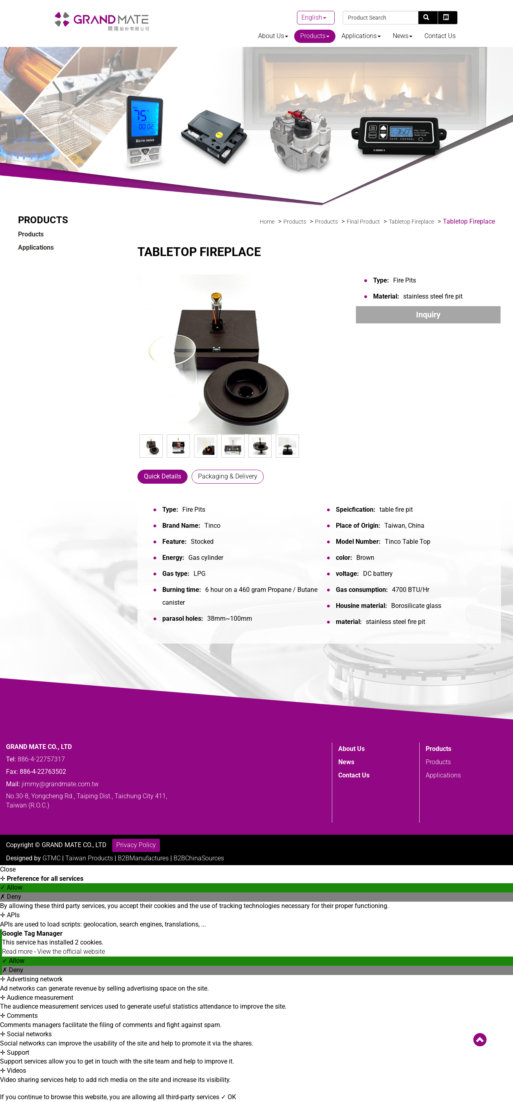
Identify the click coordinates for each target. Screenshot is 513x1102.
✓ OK (228, 1097)
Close (8, 869)
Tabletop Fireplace (411, 221)
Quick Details (162, 476)
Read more (18, 951)
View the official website (71, 951)
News (402, 36)
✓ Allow (11, 887)
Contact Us (440, 36)
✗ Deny (10, 896)
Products (314, 36)
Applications (361, 36)
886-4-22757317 (41, 776)
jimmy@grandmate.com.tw (60, 801)
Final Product (363, 221)
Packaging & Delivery (227, 476)
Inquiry (428, 314)
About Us (273, 36)
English (311, 17)
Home (267, 221)
